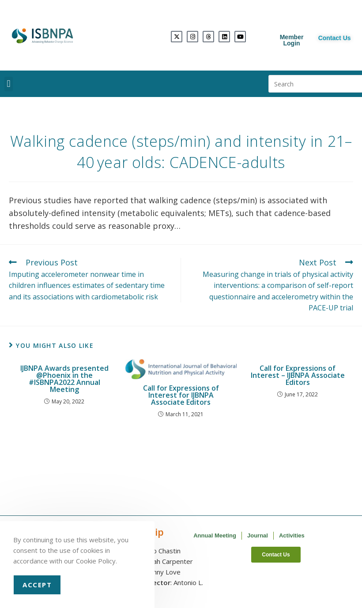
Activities (292, 535)
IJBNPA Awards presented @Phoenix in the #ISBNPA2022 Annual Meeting (64, 379)
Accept (37, 584)
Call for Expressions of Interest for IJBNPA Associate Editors (181, 395)
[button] (8, 84)
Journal (257, 535)
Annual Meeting (214, 535)
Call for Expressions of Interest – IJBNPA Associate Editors (298, 375)
